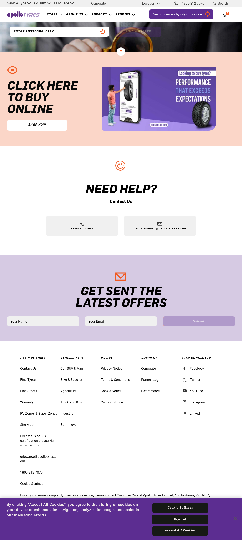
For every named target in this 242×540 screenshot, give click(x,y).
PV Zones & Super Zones (38, 413)
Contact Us (28, 368)
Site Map (27, 425)
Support (99, 14)
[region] (121, 519)
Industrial (67, 413)
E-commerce (150, 391)
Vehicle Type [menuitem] (19, 3)
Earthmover (68, 425)
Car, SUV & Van (71, 368)
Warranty (27, 402)
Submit (199, 321)
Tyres (52, 14)
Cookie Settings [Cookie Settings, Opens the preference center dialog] (180, 507)
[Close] (235, 518)
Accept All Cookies (180, 530)
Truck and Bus (71, 402)
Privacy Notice (111, 368)
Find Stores (28, 391)
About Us (74, 14)
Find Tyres (28, 380)
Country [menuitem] (42, 3)
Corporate (98, 3)
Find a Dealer (138, 31)
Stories (122, 14)
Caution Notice (112, 402)
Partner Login (151, 380)
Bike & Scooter (71, 380)
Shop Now (37, 124)
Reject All (180, 519)
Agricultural (68, 391)
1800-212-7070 (31, 472)
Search (223, 3)
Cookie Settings (32, 484)
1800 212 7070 (189, 3)
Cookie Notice (111, 391)
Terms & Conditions (115, 380)
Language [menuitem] (64, 3)
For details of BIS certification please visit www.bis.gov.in (38, 440)
